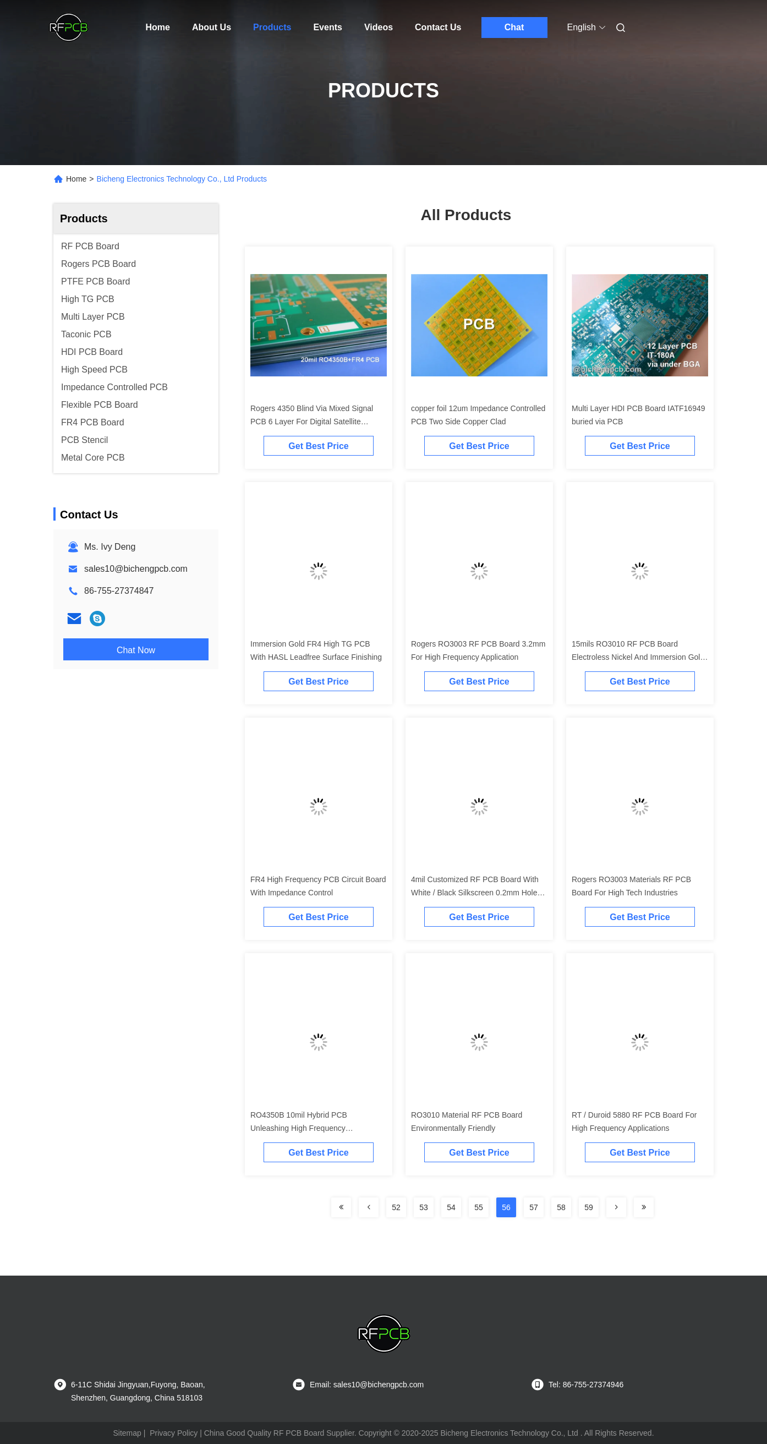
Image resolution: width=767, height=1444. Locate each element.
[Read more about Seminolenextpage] (341, 1207)
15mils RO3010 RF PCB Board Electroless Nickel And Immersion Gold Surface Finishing (638, 657)
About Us (211, 27)
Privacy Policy (174, 1433)
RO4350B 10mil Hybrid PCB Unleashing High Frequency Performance (298, 1128)
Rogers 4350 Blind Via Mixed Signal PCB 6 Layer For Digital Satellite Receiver (311, 421)
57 (533, 1207)
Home (158, 27)
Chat (514, 27)
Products (272, 27)
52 (396, 1207)
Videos (378, 27)
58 (561, 1207)
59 (588, 1207)
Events (327, 27)
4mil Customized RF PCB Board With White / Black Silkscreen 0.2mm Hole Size (475, 892)
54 (451, 1207)
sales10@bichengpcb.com (136, 568)
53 (423, 1207)
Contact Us (438, 27)
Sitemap (127, 1433)
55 (478, 1207)
